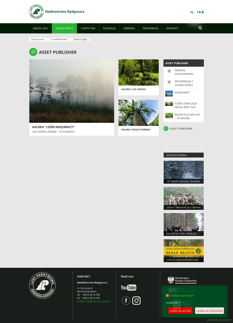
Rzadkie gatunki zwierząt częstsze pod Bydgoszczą (181, 235)
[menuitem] (40, 28)
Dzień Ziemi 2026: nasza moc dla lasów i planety (186, 107)
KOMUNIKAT (182, 92)
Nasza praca (37, 39)
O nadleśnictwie (59, 39)
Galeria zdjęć (80, 39)
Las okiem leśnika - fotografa (53, 131)
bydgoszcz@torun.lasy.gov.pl (93, 301)
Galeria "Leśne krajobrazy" (53, 127)
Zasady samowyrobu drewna (183, 207)
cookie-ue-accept (180, 310)
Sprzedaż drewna (176, 155)
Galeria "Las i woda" (133, 89)
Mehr (181, 302)
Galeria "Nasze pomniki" (136, 129)
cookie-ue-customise (209, 310)
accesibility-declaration (219, 320)
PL (192, 12)
